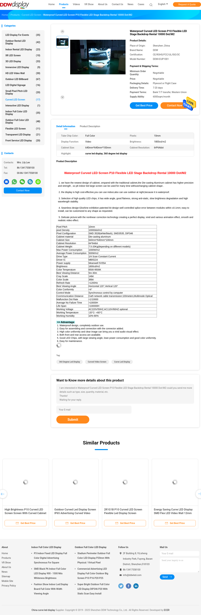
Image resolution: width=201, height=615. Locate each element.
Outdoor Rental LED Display (22, 42)
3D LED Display (22, 61)
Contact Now (22, 190)
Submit (73, 420)
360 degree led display (69, 362)
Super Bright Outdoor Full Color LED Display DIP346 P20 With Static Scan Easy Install (93, 589)
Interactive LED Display (22, 105)
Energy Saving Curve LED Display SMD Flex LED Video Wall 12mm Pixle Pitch (173, 513)
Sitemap (6, 576)
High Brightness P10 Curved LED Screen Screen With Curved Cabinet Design (25, 513)
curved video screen (97, 362)
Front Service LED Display (22, 140)
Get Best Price (144, 105)
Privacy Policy (9, 585)
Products (6, 558)
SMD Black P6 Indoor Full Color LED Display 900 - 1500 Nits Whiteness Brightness (50, 573)
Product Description (90, 126)
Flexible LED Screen (22, 128)
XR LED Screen (22, 55)
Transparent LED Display (22, 134)
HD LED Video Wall (22, 73)
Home (5, 553)
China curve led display (43, 610)
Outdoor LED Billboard (22, 79)
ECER (167, 610)
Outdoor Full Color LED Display (22, 121)
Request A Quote (187, 4)
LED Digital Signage (22, 85)
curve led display (122, 362)
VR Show (6, 562)
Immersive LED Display (22, 67)
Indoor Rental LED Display (22, 49)
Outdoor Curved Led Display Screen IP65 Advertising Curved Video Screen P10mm (75, 513)
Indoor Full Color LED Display (22, 112)
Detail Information (65, 126)
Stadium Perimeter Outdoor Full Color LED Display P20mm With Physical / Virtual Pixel (93, 558)
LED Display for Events (22, 35)
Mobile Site (7, 581)
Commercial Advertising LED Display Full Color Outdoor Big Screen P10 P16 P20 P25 (92, 573)
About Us (6, 567)
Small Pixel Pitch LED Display (22, 92)
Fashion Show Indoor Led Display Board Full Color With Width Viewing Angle (51, 589)
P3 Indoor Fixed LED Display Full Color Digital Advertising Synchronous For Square (50, 558)
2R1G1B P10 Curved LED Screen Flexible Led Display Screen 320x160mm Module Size (123, 513)
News (4, 571)
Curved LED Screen (22, 99)
